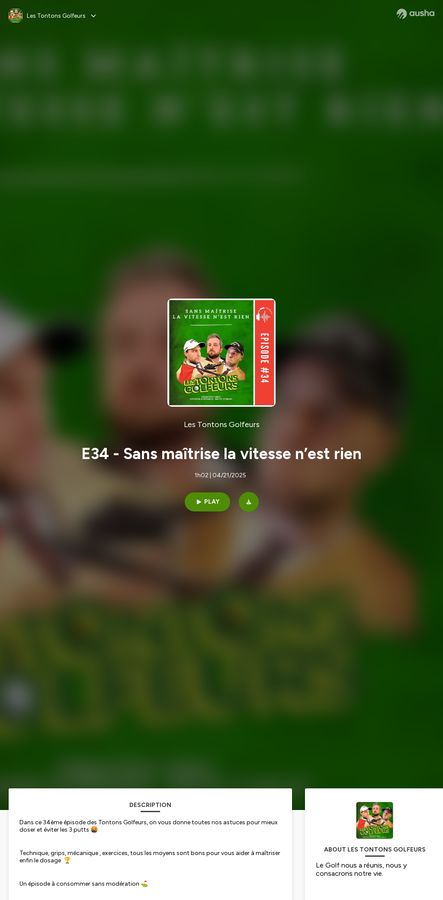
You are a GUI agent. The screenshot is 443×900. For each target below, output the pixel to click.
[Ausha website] (415, 14)
